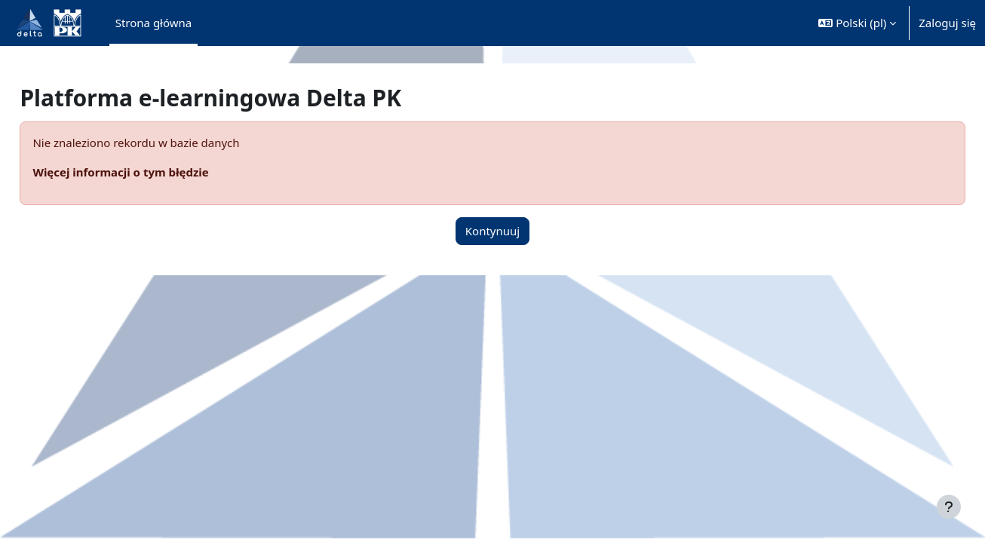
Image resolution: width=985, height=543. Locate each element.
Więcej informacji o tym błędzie (154, 171)
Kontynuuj (492, 230)
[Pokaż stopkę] (949, 507)
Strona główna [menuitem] (153, 22)
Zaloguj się (947, 22)
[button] (857, 23)
